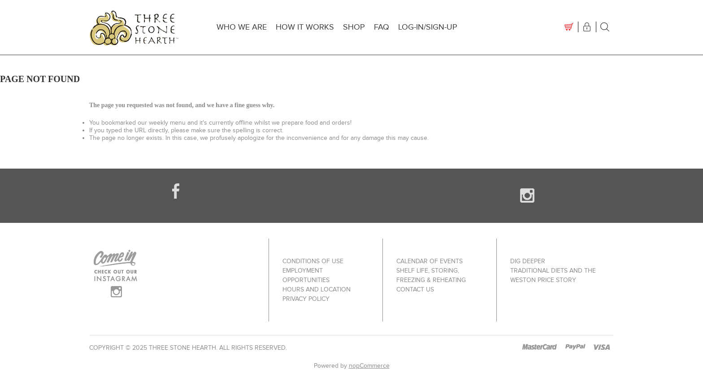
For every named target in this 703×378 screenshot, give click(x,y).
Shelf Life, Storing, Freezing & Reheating (431, 275)
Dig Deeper (527, 261)
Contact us (415, 289)
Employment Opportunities (306, 275)
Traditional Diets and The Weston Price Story (553, 275)
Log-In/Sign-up (427, 27)
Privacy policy (306, 299)
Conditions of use (312, 261)
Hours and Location (316, 289)
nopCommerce (369, 365)
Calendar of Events (429, 261)
